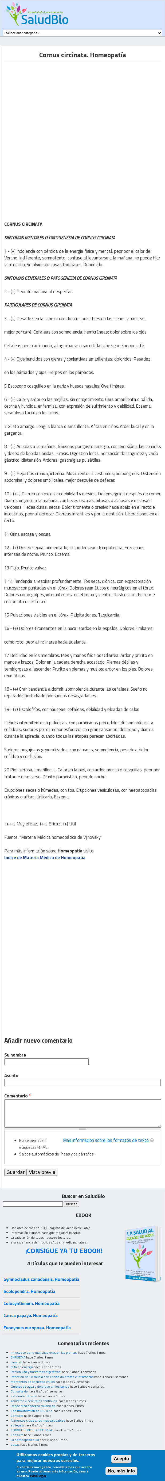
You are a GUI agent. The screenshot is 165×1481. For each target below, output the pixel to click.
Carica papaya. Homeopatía (30, 1315)
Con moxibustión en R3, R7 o (32, 1410)
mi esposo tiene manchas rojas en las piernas (44, 1352)
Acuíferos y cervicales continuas (34, 1400)
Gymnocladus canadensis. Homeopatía (41, 1279)
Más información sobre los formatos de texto (106, 1140)
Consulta (17, 1415)
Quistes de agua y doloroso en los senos (40, 1386)
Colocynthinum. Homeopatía (31, 1303)
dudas (15, 1444)
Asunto (11, 1075)
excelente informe (24, 1396)
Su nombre (15, 1055)
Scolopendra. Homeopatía (29, 1291)
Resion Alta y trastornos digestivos (36, 1371)
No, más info (121, 1471)
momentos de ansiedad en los (33, 1381)
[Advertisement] (49, 97)
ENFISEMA (18, 1357)
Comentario (17, 1096)
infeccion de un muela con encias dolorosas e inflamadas (52, 1376)
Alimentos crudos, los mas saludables (38, 1420)
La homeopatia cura (25, 1439)
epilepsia (17, 1425)
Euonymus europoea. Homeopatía (37, 1327)
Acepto (121, 1458)
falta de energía (22, 1366)
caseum (16, 1362)
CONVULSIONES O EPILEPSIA (32, 1430)
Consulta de (19, 1391)
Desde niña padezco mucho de (33, 1405)
